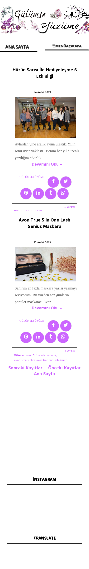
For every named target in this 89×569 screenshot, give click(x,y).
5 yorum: (70, 350)
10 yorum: (69, 206)
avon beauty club (24, 360)
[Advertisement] (44, 425)
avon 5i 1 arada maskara (41, 355)
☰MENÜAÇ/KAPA (66, 45)
